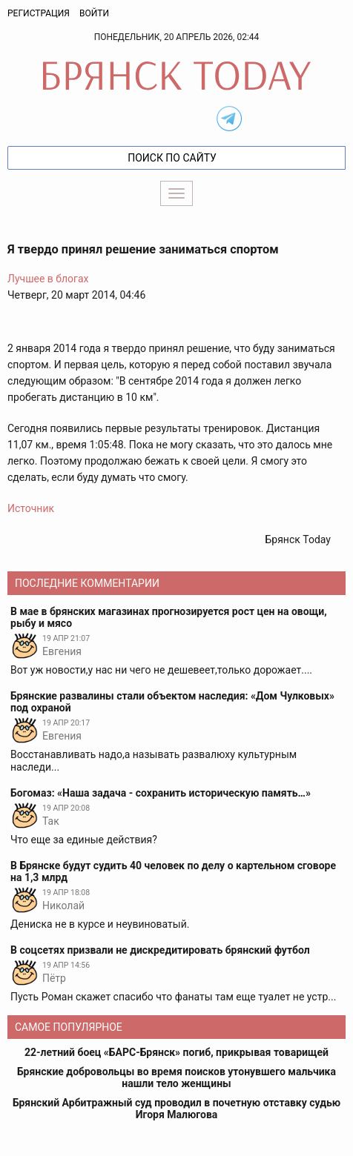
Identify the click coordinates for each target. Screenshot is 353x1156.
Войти (94, 13)
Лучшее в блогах (48, 279)
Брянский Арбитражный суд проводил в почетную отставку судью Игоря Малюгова (176, 1108)
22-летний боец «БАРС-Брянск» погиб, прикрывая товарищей (176, 1052)
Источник (30, 508)
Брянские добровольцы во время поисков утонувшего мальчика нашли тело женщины (176, 1077)
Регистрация (38, 13)
